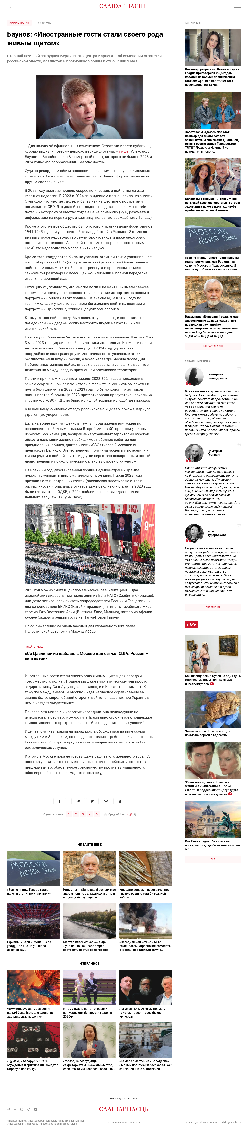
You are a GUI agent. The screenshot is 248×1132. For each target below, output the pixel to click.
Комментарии (19, 22)
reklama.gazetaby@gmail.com (225, 1122)
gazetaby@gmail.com (196, 1122)
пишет (124, 151)
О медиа (133, 1098)
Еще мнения (213, 607)
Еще (213, 859)
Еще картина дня (213, 346)
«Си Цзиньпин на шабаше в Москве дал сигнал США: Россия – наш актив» (86, 656)
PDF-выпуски (117, 1098)
